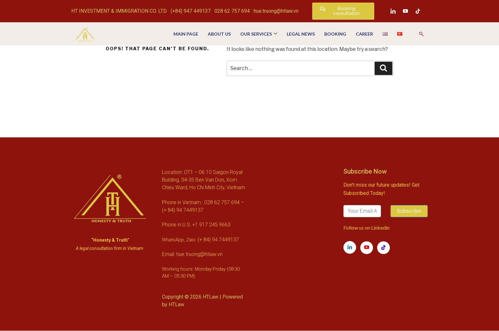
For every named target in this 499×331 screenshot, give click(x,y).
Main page (185, 34)
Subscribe (409, 211)
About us (219, 34)
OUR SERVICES (258, 34)
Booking (335, 34)
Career (364, 34)
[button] (343, 11)
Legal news (301, 34)
